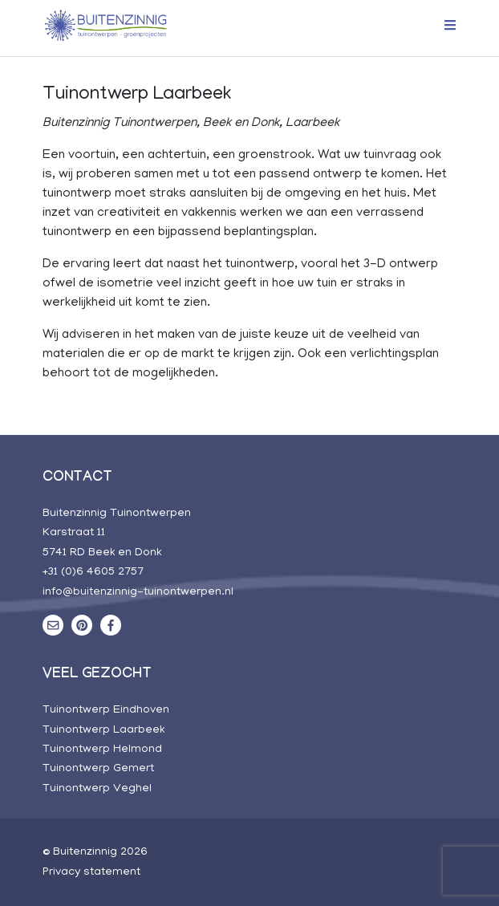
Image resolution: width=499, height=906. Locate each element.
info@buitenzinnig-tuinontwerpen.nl (138, 592)
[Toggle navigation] (445, 27)
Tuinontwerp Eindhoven (106, 710)
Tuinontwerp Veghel (97, 788)
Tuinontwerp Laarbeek (103, 730)
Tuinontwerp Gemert (98, 768)
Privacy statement (91, 872)
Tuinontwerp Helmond (102, 749)
